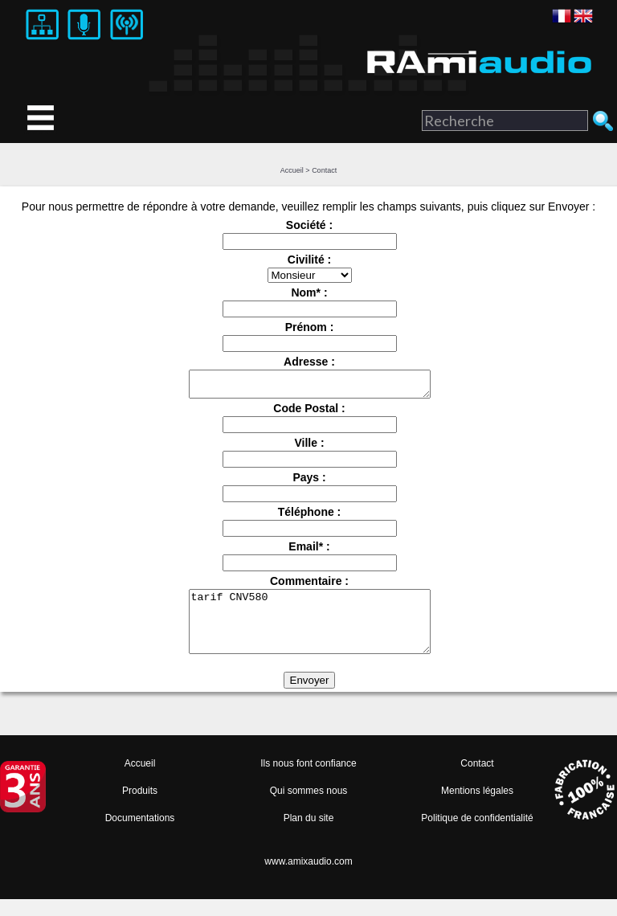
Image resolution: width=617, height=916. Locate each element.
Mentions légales (477, 807)
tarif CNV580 (309, 632)
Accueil (292, 170)
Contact (324, 170)
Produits (139, 807)
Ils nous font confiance (308, 780)
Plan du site (309, 834)
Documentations (140, 834)
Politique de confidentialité (477, 834)
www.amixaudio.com (308, 878)
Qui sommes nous (309, 807)
